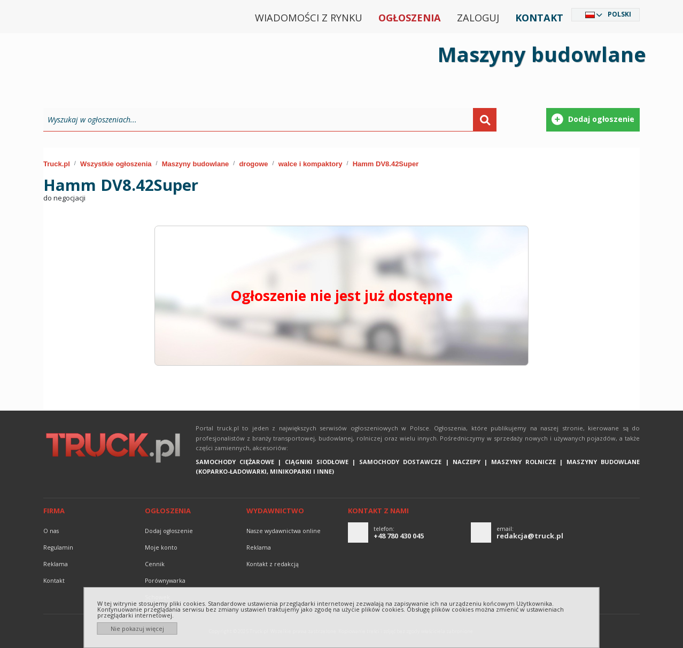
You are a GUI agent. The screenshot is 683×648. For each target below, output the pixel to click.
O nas (51, 531)
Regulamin (58, 547)
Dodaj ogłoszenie (169, 531)
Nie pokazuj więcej (137, 628)
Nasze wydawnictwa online (283, 531)
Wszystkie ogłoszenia (116, 164)
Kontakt (539, 17)
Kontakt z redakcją (272, 564)
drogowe (253, 164)
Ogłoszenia (409, 17)
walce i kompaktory (310, 164)
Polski (619, 14)
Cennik (155, 564)
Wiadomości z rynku (308, 17)
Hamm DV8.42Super (386, 164)
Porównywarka (165, 580)
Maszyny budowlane (195, 164)
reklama (55, 564)
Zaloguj (478, 17)
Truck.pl (56, 164)
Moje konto (161, 547)
